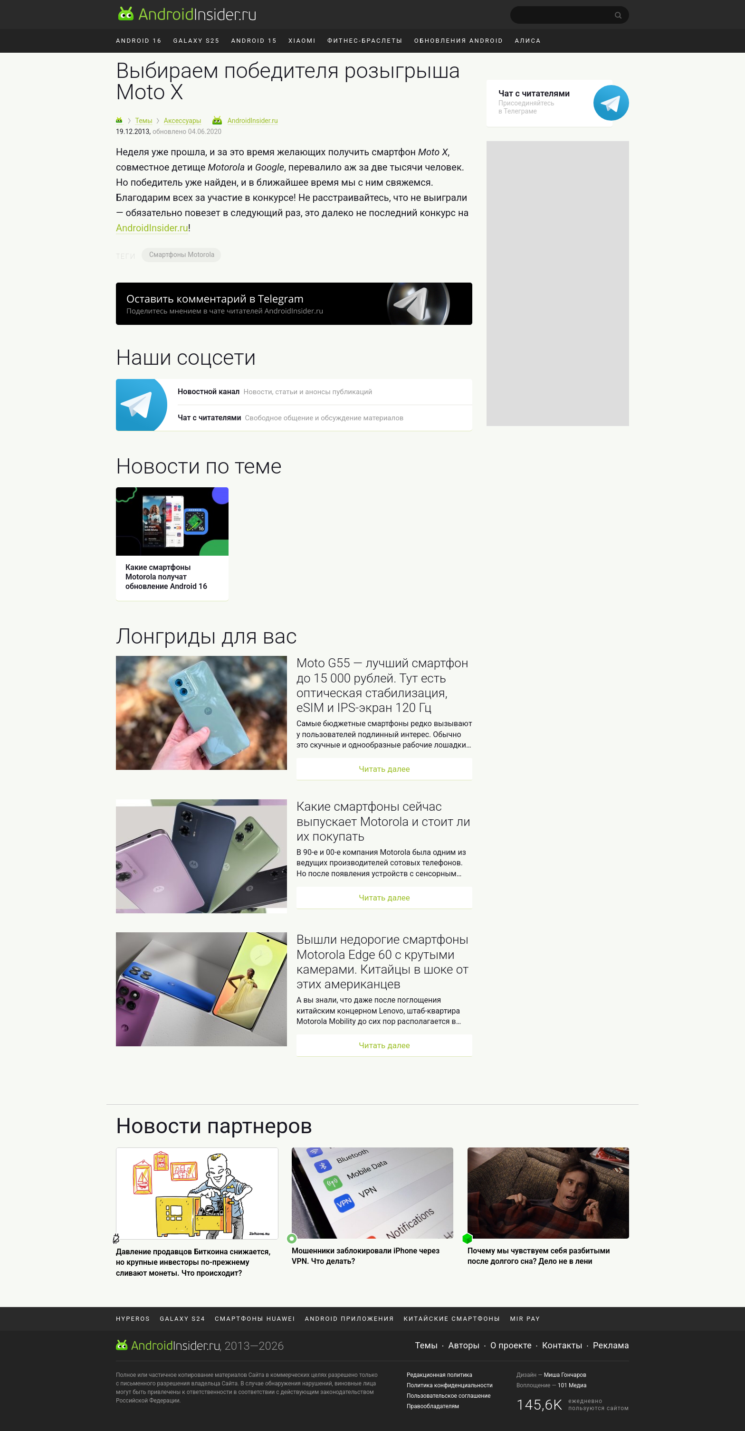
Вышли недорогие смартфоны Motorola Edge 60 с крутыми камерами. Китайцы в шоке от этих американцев (382, 961)
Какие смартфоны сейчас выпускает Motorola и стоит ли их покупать (383, 821)
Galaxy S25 (196, 40)
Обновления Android (459, 40)
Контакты (562, 1345)
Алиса (528, 40)
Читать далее (384, 769)
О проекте (511, 1345)
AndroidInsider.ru (152, 228)
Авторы (464, 1345)
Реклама (611, 1345)
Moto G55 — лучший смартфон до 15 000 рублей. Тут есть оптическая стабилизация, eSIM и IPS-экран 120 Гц (382, 685)
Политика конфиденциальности (450, 1385)
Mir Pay (525, 1318)
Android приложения (349, 1318)
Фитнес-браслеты (365, 40)
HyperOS (133, 1318)
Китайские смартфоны (452, 1318)
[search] (569, 15)
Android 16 (139, 40)
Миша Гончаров (565, 1375)
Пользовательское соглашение (449, 1396)
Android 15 (254, 40)
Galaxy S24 (182, 1318)
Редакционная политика (439, 1375)
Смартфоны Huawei (255, 1318)
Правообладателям (433, 1406)
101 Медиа (572, 1385)
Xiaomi (302, 40)
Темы (426, 1345)
